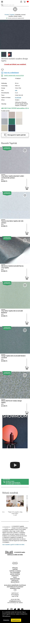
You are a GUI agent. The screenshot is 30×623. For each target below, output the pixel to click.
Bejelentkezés (15, 579)
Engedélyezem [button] (16, 620)
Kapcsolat (15, 580)
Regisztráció (15, 582)
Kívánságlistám (15, 588)
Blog (15, 577)
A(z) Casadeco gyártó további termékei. (13, 544)
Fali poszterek (15, 572)
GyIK (15, 590)
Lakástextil (15, 575)
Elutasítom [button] (6, 620)
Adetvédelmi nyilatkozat (15, 587)
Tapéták (12, 14)
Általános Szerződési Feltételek (15, 585)
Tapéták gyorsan (15, 571)
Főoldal (7, 14)
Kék (16, 90)
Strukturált (18, 97)
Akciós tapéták (15, 574)
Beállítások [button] (6, 616)
